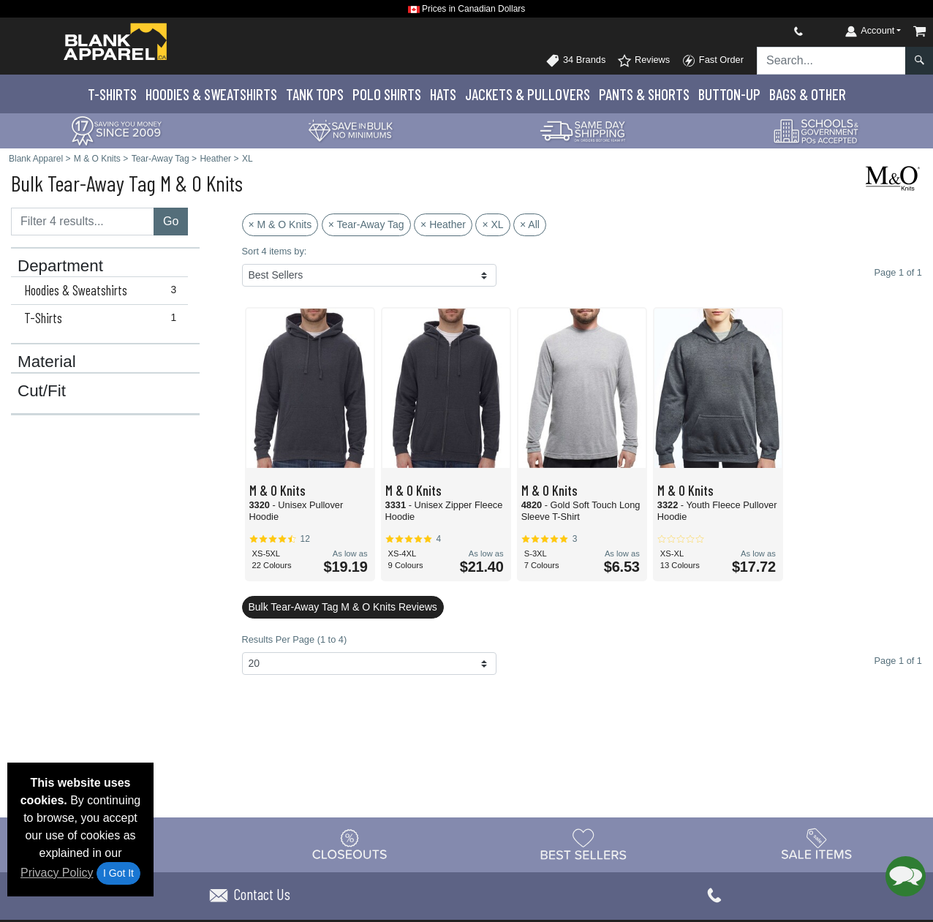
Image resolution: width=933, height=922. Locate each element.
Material (47, 362)
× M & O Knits (280, 224)
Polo (386, 94)
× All (530, 224)
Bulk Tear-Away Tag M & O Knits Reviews (343, 607)
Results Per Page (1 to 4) (294, 639)
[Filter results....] (82, 221)
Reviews (643, 60)
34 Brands (575, 60)
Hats (443, 94)
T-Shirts (112, 94)
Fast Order (712, 60)
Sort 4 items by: (274, 251)
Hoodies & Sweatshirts (103, 290)
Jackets (527, 94)
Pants (644, 94)
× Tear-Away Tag (366, 224)
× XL (492, 224)
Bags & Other (807, 94)
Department (60, 266)
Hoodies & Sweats (211, 94)
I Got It (118, 873)
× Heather (443, 224)
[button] (905, 876)
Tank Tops (315, 94)
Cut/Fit (42, 391)
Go (170, 221)
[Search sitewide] (831, 61)
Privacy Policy (57, 872)
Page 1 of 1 (898, 660)
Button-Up (729, 94)
